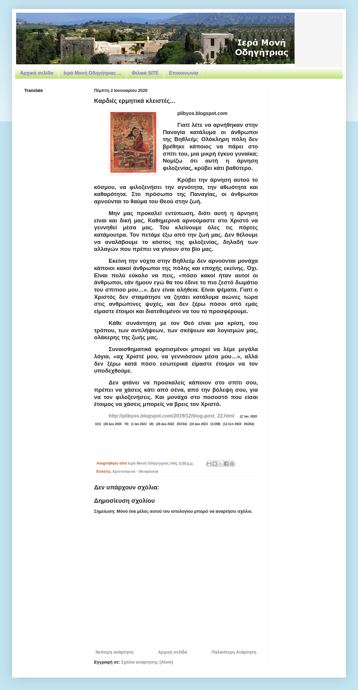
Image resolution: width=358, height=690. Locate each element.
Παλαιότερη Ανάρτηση (233, 652)
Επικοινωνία (183, 73)
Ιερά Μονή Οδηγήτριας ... (92, 73)
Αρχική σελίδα (36, 73)
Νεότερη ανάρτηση (114, 652)
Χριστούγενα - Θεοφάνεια (135, 471)
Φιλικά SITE (145, 73)
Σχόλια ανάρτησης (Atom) (147, 662)
